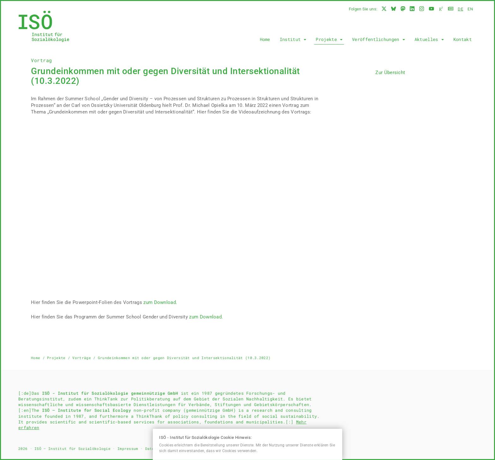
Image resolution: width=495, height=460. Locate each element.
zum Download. (160, 302)
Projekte (329, 39)
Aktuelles (429, 39)
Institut (293, 39)
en (470, 9)
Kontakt (462, 39)
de (460, 9)
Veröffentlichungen (378, 39)
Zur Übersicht (390, 72)
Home (265, 39)
